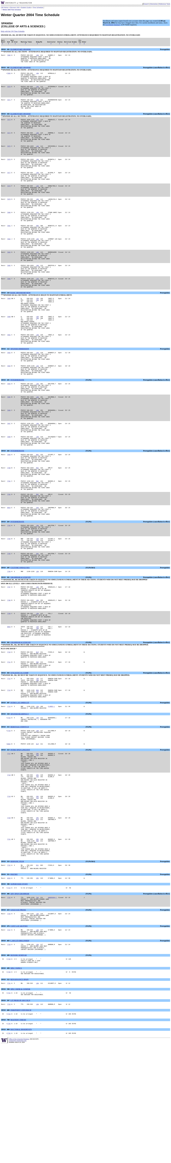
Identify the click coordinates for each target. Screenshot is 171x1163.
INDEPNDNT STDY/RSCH (20, 1128)
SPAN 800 (5, 1148)
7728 (9, 1059)
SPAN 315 (5, 814)
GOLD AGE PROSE (18, 1021)
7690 (9, 354)
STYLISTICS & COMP (19, 755)
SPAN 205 (5, 639)
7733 (9, 1122)
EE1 (37, 973)
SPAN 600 (5, 1128)
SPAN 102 (5, 70)
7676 (9, 174)
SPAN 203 (5, 587)
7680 (9, 235)
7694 (9, 430)
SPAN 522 (5, 1096)
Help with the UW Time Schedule (13, 31)
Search (146, 4)
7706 (9, 643)
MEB (37, 775)
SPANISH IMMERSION (19, 391)
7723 (9, 997)
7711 (9, 744)
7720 (9, 919)
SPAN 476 (5, 1039)
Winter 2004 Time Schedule (11, 10)
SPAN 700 (5, 1138)
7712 (9, 761)
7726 (9, 1025)
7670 (9, 91)
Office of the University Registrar (19, 1158)
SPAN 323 (5, 839)
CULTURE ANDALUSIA (20, 639)
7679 (9, 220)
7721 (9, 944)
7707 (9, 659)
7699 (9, 510)
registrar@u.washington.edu (17, 1160)
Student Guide (26, 7)
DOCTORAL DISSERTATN (21, 1148)
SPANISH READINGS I (19, 800)
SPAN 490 (5, 1070)
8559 (9, 987)
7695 (9, 445)
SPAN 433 (5, 1021)
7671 (9, 107)
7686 (9, 311)
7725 (9, 1007)
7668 (9, 56)
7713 (9, 775)
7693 (9, 410)
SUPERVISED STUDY (19, 993)
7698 (9, 491)
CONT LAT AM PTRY (19, 1039)
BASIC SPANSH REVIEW (20, 327)
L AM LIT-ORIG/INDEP (19, 1054)
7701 (9, 541)
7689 (9, 333)
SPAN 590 (5, 1106)
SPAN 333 (5, 969)
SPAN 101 (5, 50)
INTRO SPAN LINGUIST (20, 839)
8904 (9, 834)
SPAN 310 (5, 800)
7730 (9, 1088)
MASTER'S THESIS (18, 1138)
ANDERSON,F (52, 1007)
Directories (154, 4)
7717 (9, 844)
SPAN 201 (5, 426)
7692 (9, 395)
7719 (9, 894)
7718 (9, 869)
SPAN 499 (5, 1084)
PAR (37, 250)
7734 (9, 1132)
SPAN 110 (5, 327)
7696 (9, 460)
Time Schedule (38, 7)
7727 (9, 1043)
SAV (37, 623)
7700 (9, 526)
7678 (9, 204)
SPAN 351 (5, 983)
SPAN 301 (5, 649)
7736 (9, 1152)
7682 (9, 265)
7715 (9, 804)
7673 (9, 128)
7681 (9, 250)
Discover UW (14, 7)
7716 (9, 818)
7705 (9, 623)
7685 (9, 296)
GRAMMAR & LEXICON (20, 649)
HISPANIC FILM (17, 969)
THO (37, 777)
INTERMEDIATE (17, 426)
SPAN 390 (5, 993)
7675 (9, 159)
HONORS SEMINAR (18, 1070)
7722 (9, 973)
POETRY (14, 983)
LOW (37, 56)
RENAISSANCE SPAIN (19, 1096)
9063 (9, 705)
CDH (37, 571)
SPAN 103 (5, 122)
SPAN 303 (5, 755)
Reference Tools (164, 4)
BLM (37, 732)
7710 (9, 732)
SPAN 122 (5, 391)
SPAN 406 (5, 1003)
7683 (9, 281)
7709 (9, 689)
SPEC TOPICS (16, 1084)
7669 (9, 76)
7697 (9, 475)
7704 (9, 606)
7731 (9, 1100)
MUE (37, 510)
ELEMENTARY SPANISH (20, 50)
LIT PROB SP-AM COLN (20, 1118)
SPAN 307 (5, 788)
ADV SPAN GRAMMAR (19, 1003)
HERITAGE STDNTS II (19, 814)
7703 (9, 591)
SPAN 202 (5, 506)
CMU (37, 844)
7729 (9, 1074)
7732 (9, 1110)
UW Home (4, 7)
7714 (9, 792)
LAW (37, 761)
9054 (9, 571)
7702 (9, 556)
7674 (9, 144)
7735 (9, 1142)
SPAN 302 (5, 722)
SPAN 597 (5, 1118)
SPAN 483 (5, 1054)
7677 (9, 189)
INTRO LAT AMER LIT (19, 788)
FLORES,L (51, 792)
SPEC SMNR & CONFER (20, 1106)
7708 (9, 674)
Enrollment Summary (112, 25)
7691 (9, 375)
